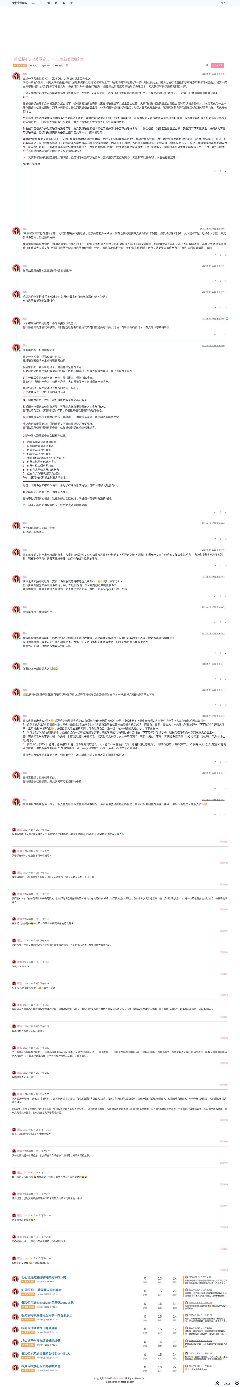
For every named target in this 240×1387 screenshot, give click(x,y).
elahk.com (118, 1378)
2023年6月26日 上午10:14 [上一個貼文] (200, 1340)
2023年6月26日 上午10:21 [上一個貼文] (200, 1315)
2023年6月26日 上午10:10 (47, 1358)
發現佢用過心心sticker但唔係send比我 (47, 1302)
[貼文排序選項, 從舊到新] (207, 65)
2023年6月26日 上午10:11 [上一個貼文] (200, 1353)
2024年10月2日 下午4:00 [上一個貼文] (200, 1277)
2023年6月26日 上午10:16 (47, 1332)
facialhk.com (127, 1382)
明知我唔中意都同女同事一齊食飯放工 (46, 1315)
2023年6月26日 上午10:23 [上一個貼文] (200, 1302)
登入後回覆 (217, 65)
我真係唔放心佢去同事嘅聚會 (40, 1366)
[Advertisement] (112, 32)
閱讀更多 (224, 841)
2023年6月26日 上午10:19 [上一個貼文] (200, 1328)
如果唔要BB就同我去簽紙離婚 (41, 1290)
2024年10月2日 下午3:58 (46, 1282)
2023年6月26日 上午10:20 (47, 1320)
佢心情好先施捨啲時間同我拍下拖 (43, 1277)
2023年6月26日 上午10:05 (47, 1370)
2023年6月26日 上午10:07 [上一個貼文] (200, 1366)
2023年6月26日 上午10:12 (47, 1345)
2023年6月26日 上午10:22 (47, 1307)
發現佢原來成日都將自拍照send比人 (45, 1353)
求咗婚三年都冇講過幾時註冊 (40, 1340)
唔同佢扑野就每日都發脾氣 (39, 1328)
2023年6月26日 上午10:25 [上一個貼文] (200, 1290)
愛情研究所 (20, 65)
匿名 (25, 74)
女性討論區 (19, 3)
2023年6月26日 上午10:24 (47, 1294)
